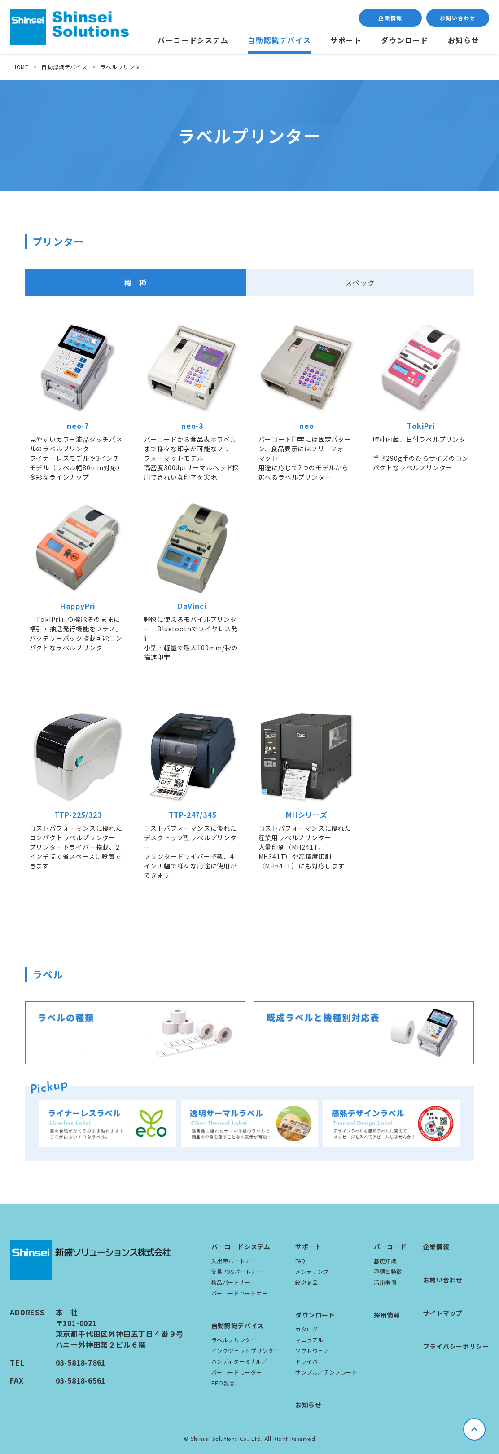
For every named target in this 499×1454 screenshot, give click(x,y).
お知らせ (463, 40)
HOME (21, 66)
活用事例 (385, 1282)
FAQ (300, 1261)
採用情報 (387, 1314)
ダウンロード (405, 40)
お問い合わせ (457, 18)
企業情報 (390, 18)
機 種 (135, 282)
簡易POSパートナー (237, 1271)
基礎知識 (385, 1261)
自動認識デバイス (279, 40)
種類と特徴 (388, 1271)
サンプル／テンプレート (326, 1372)
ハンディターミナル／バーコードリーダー (239, 1366)
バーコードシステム (193, 40)
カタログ (306, 1329)
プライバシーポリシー (456, 1346)
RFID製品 (223, 1383)
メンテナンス (312, 1271)
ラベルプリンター (234, 1340)
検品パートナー (231, 1282)
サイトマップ (443, 1313)
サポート (346, 40)
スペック (360, 282)
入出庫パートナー (234, 1261)
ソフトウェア (312, 1350)
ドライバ (306, 1361)
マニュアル (309, 1340)
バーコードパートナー (239, 1293)
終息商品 (306, 1282)
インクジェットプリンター (245, 1350)
